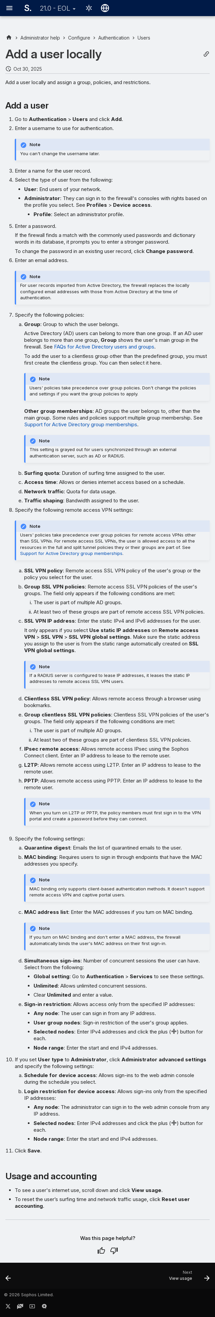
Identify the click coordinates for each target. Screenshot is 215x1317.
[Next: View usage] (188, 1277)
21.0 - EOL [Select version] (55, 8)
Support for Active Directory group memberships (80, 424)
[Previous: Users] (8, 1277)
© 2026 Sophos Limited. (29, 1294)
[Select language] (105, 8)
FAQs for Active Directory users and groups (104, 346)
